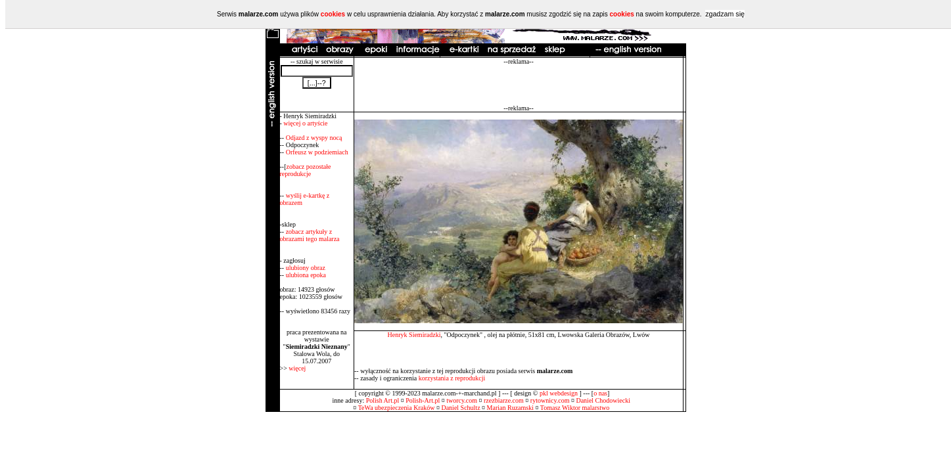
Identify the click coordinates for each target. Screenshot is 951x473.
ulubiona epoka (306, 275)
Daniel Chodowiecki (603, 400)
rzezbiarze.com (504, 400)
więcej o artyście (305, 123)
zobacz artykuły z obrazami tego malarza (310, 235)
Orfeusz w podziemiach (317, 152)
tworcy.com (461, 400)
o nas (600, 393)
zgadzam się (725, 14)
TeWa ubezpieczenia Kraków (396, 407)
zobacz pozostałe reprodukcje (305, 170)
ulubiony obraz (305, 267)
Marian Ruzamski (510, 407)
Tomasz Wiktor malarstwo (574, 407)
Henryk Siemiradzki (414, 334)
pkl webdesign (559, 393)
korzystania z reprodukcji (452, 378)
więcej (297, 368)
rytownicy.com (550, 400)
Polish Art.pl (383, 400)
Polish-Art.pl (423, 400)
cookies (333, 14)
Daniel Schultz (460, 407)
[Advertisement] (518, 84)
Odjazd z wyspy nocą (314, 137)
